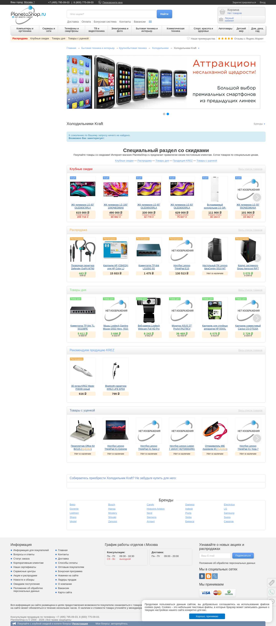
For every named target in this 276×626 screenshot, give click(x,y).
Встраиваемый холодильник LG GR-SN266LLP (215, 207)
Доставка (73, 21)
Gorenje (74, 508)
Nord (149, 513)
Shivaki (112, 517)
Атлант (151, 521)
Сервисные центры (24, 571)
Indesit (189, 508)
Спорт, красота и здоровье (203, 29)
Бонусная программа (70, 571)
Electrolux (229, 504)
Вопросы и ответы (23, 554)
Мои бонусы (102, 623)
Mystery (112, 513)
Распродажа (20, 38)
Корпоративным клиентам (28, 562)
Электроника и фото (119, 29)
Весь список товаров (250, 169)
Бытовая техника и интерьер (147, 29)
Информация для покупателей (31, 550)
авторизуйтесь (119, 623)
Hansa (112, 508)
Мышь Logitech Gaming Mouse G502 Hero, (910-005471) (116, 328)
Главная (71, 48)
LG (225, 508)
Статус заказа (21, 558)
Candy (150, 504)
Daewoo (190, 504)
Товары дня (58, 38)
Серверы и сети (48, 29)
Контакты (125, 21)
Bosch (111, 504)
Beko (73, 504)
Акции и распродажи (25, 575)
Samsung (229, 513)
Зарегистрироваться (244, 2)
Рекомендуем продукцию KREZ (92, 350)
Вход (262, 2)
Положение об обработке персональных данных (28, 589)
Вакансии (140, 21)
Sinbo (188, 517)
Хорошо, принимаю (207, 616)
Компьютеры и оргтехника (24, 29)
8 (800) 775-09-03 (84, 2)
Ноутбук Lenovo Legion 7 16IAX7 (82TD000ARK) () (182, 449)
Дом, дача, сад (257, 29)
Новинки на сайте (68, 575)
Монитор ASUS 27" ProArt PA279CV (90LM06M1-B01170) (182, 328)
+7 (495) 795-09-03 (59, 2)
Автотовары (225, 28)
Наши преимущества (203, 38)
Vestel (73, 521)
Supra (227, 517)
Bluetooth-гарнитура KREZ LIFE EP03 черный (115, 389)
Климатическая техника (175, 29)
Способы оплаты (68, 562)
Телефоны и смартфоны (72, 29)
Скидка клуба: (83, 215)
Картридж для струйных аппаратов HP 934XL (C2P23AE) (215, 328)
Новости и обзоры (23, 579)
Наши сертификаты (24, 567)
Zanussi (112, 521)
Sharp (73, 517)
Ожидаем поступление (26, 583)
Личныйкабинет (226, 19)
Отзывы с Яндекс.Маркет (249, 38)
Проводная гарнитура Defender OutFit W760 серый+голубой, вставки (83, 268)
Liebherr (74, 513)
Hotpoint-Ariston (156, 508)
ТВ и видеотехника (96, 29)
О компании (65, 583)
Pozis (188, 513)
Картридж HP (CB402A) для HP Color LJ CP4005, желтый (115, 268)
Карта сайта (65, 592)
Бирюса (189, 521)
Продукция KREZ (183, 160)
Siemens (152, 517)
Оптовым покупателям (71, 567)
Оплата (86, 21)
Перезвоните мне (113, 2)
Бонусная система (105, 21)
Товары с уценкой (78, 38)
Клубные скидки (39, 38)
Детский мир (241, 29)
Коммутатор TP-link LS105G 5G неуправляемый (149, 268)
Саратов (229, 521)
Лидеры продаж (67, 579)
